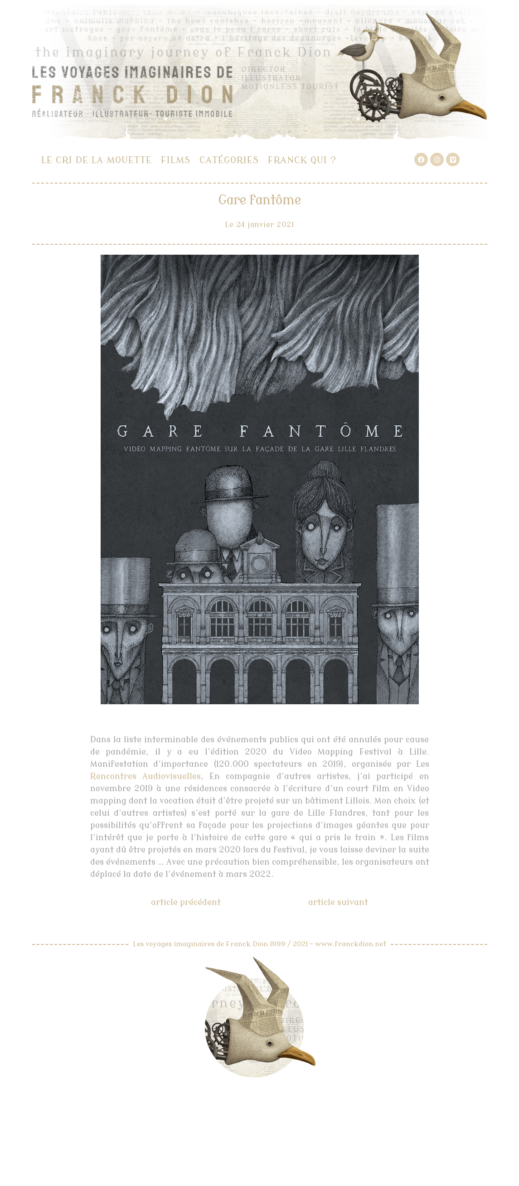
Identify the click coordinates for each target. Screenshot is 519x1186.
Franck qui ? (302, 160)
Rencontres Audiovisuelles (145, 776)
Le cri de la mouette (96, 160)
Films (175, 160)
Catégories (229, 160)
